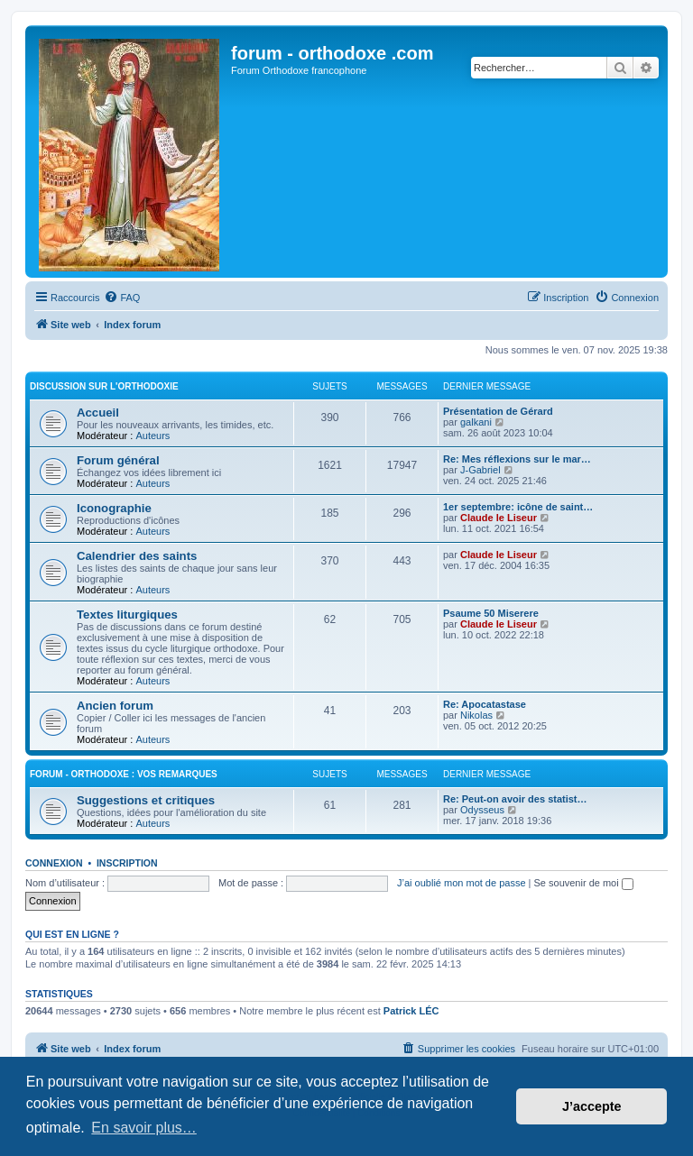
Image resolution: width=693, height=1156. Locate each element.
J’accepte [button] (592, 1106)
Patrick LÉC (411, 1010)
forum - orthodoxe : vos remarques (123, 774)
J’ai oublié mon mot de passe (461, 882)
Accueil (98, 412)
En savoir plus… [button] (144, 1127)
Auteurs (152, 435)
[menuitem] (122, 297)
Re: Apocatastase (484, 704)
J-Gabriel (480, 469)
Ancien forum (115, 705)
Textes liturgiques (127, 614)
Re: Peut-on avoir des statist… (515, 799)
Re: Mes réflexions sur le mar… (517, 459)
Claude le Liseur (498, 517)
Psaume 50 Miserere (491, 613)
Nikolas (476, 715)
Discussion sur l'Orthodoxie (104, 386)
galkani (476, 422)
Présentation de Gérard (498, 411)
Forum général (118, 460)
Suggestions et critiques (146, 800)
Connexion (54, 863)
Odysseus (482, 809)
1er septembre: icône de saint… (518, 506)
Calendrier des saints (137, 556)
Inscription (127, 863)
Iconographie (114, 508)
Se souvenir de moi (583, 882)
